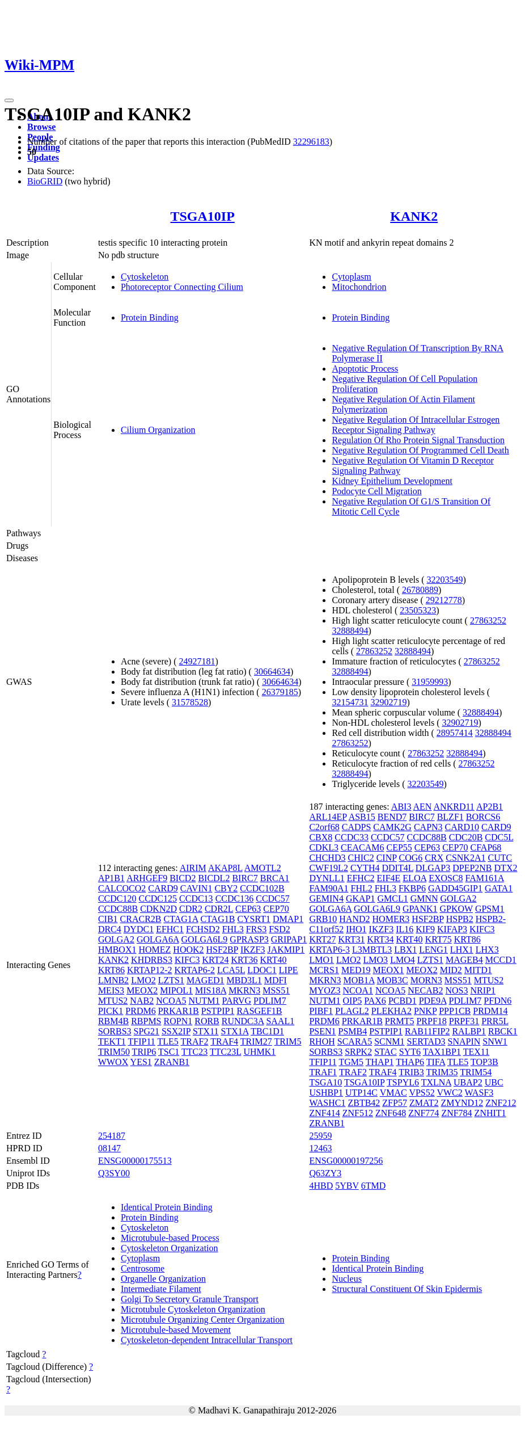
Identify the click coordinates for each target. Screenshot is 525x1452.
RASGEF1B (259, 1011)
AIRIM (193, 868)
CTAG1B (217, 919)
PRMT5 (399, 1021)
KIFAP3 (452, 929)
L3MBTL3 (372, 949)
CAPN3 (428, 827)
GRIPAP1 (289, 939)
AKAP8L (225, 868)
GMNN (424, 898)
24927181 (197, 661)
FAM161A (484, 878)
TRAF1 (323, 1072)
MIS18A (210, 990)
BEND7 (392, 817)
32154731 (350, 702)
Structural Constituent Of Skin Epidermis (407, 1289)
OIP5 (352, 1000)
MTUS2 (113, 1000)
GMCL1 (392, 898)
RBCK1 (503, 1031)
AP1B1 (111, 878)
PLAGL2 (352, 1011)
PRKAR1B (178, 1011)
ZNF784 (456, 1113)
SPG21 (146, 1031)
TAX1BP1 (442, 1052)
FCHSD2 (203, 929)
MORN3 (426, 980)
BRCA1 (275, 878)
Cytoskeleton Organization (169, 1248)
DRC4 (109, 929)
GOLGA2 (116, 939)
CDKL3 (323, 847)
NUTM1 (203, 1000)
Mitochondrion (359, 287)
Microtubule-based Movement (176, 1330)
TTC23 (194, 1052)
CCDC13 (196, 898)
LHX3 (487, 949)
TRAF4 (224, 1041)
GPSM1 (490, 909)
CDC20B (466, 837)
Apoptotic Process (365, 368)
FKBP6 (412, 888)
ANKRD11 (454, 806)
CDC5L (499, 837)
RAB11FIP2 (427, 1031)
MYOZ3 (324, 990)
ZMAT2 (424, 1103)
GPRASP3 (249, 939)
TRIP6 (144, 1052)
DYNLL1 (326, 878)
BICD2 (183, 878)
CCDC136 (234, 898)
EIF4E (389, 878)
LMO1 (321, 960)
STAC (385, 1052)
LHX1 (461, 949)
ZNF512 (357, 1113)
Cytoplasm (351, 276)
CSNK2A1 (465, 857)
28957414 (455, 733)
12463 (320, 1148)
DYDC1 (139, 929)
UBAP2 (468, 1082)
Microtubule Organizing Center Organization (203, 1319)
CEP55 (399, 847)
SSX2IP (176, 1031)
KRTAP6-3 (329, 949)
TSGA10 (325, 1082)
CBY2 (226, 888)
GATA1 (499, 888)
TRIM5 (288, 1041)
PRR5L (494, 1021)
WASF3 (479, 1092)
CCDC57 (273, 898)
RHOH (322, 1041)
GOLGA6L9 (204, 939)
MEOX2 (142, 990)
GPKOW (456, 909)
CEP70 (276, 909)
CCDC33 (352, 837)
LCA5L (231, 970)
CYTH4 (365, 868)
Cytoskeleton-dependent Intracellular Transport (207, 1340)
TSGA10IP (202, 216)
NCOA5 (171, 1000)
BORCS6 (483, 817)
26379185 (280, 692)
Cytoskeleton (144, 276)
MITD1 (478, 970)
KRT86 (111, 970)
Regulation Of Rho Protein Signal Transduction (418, 440)
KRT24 (215, 960)
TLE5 (168, 1041)
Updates (43, 157)
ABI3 (401, 806)
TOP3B (484, 1062)
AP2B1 (489, 806)
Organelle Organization (163, 1278)
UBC (494, 1082)
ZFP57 (394, 1103)
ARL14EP (327, 817)
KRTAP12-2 (149, 970)
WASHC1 (327, 1103)
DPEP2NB (472, 868)
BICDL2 (214, 878)
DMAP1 (288, 919)
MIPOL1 (176, 990)
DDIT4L (397, 868)
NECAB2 (425, 990)
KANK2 (414, 216)
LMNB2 (113, 980)
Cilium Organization (158, 430)
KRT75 (438, 939)
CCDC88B (118, 909)
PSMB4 (352, 1031)
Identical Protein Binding (167, 1207)
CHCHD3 (327, 857)
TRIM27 (256, 1041)
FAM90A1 (328, 888)
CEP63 (248, 909)
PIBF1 (321, 1011)
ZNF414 (324, 1113)
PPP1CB (455, 1011)
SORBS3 (115, 1031)
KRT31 (351, 939)
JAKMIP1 (285, 949)
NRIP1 (482, 990)
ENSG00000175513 (135, 1160)
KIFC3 (187, 960)
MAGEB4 (464, 960)
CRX (434, 857)
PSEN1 (322, 1031)
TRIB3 (411, 1072)
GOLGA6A (158, 939)
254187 (111, 1135)
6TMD (373, 1185)
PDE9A (433, 1000)
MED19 (356, 970)
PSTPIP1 (218, 1011)
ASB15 (362, 817)
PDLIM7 (269, 1000)
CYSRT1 (253, 919)
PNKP (425, 1011)
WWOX (113, 1062)
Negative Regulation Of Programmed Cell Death (420, 450)
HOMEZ (154, 949)
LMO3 (375, 960)
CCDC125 (157, 898)
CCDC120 (117, 898)
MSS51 (276, 990)
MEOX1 (388, 970)
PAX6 (375, 1000)
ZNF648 (390, 1113)
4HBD (321, 1185)
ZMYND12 (462, 1103)
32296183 (311, 141)
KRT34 (380, 939)
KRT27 (322, 939)
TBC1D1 (267, 1031)
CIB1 (108, 919)
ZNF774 (423, 1113)
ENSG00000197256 (346, 1160)
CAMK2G (392, 827)
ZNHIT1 (490, 1113)
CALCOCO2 (122, 888)
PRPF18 (431, 1021)
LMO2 (143, 980)
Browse (41, 127)
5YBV (347, 1185)
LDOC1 (262, 970)
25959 (320, 1135)
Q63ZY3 (325, 1173)
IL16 (404, 929)
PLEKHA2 (391, 1011)
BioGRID (44, 181)
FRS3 (256, 929)
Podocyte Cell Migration (376, 491)
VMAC (393, 1092)
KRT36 (244, 960)
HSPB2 (459, 919)
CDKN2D (158, 909)
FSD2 (279, 929)
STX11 (206, 1031)
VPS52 (421, 1092)
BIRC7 (244, 878)
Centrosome (142, 1268)
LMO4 (402, 960)
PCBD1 (402, 1000)
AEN (422, 806)
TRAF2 (195, 1041)
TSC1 (168, 1052)
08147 (109, 1148)
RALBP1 (469, 1031)
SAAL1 (280, 1021)
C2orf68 (324, 827)
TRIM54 (476, 1072)
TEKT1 (112, 1041)
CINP (386, 857)
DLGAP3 (433, 868)
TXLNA (436, 1082)
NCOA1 (358, 990)
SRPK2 (358, 1052)
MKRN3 (244, 990)
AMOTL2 (262, 868)
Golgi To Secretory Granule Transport (190, 1299)
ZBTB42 (364, 1103)
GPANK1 (420, 909)
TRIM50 (114, 1052)
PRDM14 (490, 1011)
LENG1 (433, 949)
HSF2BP (222, 949)
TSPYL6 (403, 1082)
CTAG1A (180, 919)
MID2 (451, 970)
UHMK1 (259, 1052)
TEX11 (476, 1052)
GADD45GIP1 (455, 888)
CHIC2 (361, 857)
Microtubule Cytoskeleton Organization (193, 1309)
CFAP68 (485, 847)
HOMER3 (391, 919)
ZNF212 (500, 1103)
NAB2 (142, 1000)
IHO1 (356, 929)
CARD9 (162, 888)
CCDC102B (262, 888)
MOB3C (392, 980)
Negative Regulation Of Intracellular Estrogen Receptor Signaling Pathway (415, 425)
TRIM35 (442, 1072)
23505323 (418, 610)
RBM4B (113, 1021)
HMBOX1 (117, 949)
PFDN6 (497, 1000)
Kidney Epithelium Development (392, 481)
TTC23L (225, 1052)
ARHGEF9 (146, 878)
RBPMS (146, 1021)
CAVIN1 (196, 888)
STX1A (235, 1031)
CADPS (356, 827)
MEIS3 (111, 990)
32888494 (350, 630)
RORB (206, 1021)
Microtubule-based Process (170, 1238)
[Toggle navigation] (9, 100)
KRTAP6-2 (194, 970)
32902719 (388, 702)
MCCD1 (500, 960)
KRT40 (273, 960)
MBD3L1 (244, 980)
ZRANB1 (171, 1062)
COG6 (411, 857)
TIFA (435, 1062)
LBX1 (405, 949)
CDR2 (190, 909)
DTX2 (506, 868)
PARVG (236, 1000)
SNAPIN (463, 1041)
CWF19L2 (328, 868)
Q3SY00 (114, 1173)
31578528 (190, 702)
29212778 (444, 600)
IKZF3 (252, 949)
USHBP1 (326, 1092)
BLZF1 (450, 817)
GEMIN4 (326, 898)
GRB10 (323, 919)
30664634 (272, 671)
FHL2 (361, 888)
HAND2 (354, 919)
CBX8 (320, 837)
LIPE (288, 970)
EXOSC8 (446, 878)
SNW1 (494, 1041)
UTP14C (361, 1092)
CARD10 (462, 827)
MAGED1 (206, 980)
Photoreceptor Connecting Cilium (182, 287)
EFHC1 (170, 929)
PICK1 (110, 1011)
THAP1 (380, 1062)
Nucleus (346, 1278)
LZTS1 (171, 980)
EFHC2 (361, 878)
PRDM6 (140, 1011)
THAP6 (410, 1062)
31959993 (430, 682)
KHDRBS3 (151, 960)
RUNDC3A (243, 1021)
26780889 (420, 590)
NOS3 (456, 990)
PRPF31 (464, 1021)
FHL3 (233, 929)
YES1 (141, 1062)
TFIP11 (141, 1041)
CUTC (500, 857)
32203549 (445, 579)
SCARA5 (354, 1041)
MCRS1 (323, 970)
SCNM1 (389, 1041)
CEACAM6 (362, 847)
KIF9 (425, 929)
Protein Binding (150, 317)
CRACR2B (141, 919)
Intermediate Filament (161, 1289)
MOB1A (358, 980)
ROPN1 (178, 1021)
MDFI (275, 980)
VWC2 (449, 1092)
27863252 (488, 620)
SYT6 (410, 1052)
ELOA (414, 878)
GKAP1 (360, 898)
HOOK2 (188, 949)
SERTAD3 (426, 1041)
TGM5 (350, 1062)
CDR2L (219, 909)
